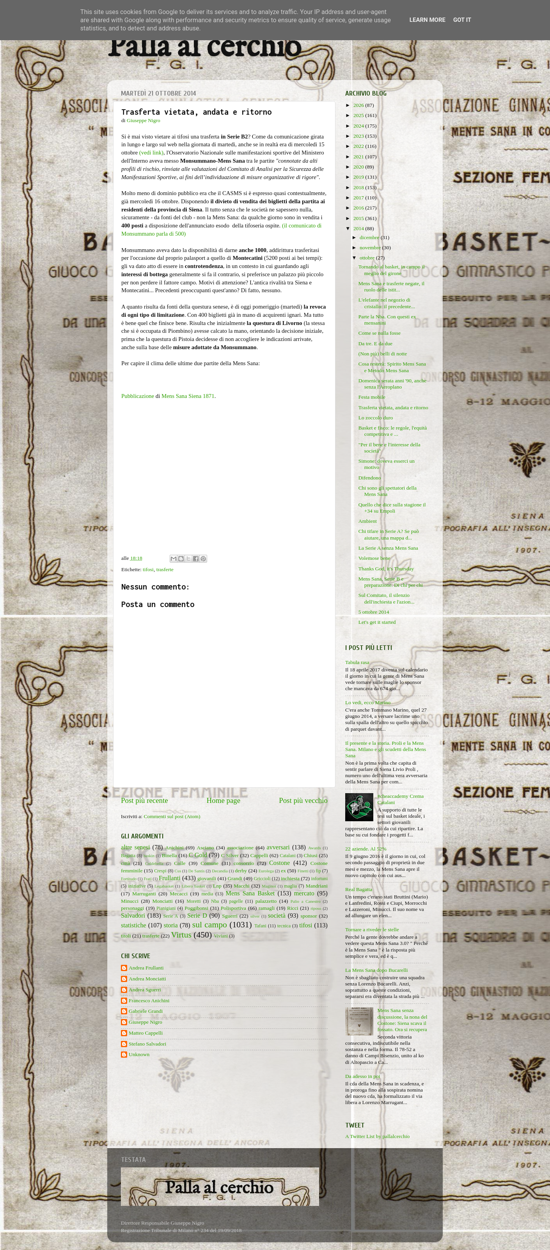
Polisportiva (233, 908)
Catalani (287, 855)
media (207, 894)
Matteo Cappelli (146, 1033)
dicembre (370, 237)
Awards (314, 847)
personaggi (132, 908)
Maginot (269, 886)
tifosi (148, 569)
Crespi (160, 871)
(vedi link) (151, 152)
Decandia (220, 870)
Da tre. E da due (375, 343)
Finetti (303, 870)
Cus (178, 870)
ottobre (368, 258)
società (277, 915)
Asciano (205, 847)
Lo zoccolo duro (375, 418)
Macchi (241, 886)
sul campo (209, 924)
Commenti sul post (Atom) (172, 816)
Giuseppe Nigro (145, 1022)
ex (283, 871)
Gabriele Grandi (146, 1011)
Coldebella (154, 863)
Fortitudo (129, 878)
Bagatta (128, 855)
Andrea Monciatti (147, 979)
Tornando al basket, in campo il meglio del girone (391, 270)
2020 (359, 167)
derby (241, 871)
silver (255, 916)
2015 (359, 218)
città (125, 863)
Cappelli (259, 855)
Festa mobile (371, 397)
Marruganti (144, 894)
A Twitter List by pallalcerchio (377, 1136)
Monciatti (162, 901)
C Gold (198, 855)
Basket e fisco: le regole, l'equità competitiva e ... (392, 431)
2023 (359, 136)
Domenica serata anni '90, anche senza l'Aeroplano (392, 384)
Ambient (367, 521)
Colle (179, 863)
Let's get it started (377, 622)
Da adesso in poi (362, 1076)
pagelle (236, 901)
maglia (290, 886)
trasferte (165, 569)
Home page (224, 800)
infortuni (319, 878)
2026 (359, 105)
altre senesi (135, 847)
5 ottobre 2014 (373, 612)
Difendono (369, 478)
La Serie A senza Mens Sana (388, 548)
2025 (359, 115)
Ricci (292, 908)
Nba (215, 901)
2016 (359, 208)
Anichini (174, 847)
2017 (359, 198)
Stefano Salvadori (147, 1044)
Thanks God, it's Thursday (386, 569)
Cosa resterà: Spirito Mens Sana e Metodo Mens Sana (392, 367)
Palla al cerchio (204, 47)
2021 (359, 157)
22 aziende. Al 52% (366, 849)
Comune (209, 863)
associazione (240, 847)
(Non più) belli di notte (382, 354)
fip (318, 871)
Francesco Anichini (149, 1000)
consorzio (244, 863)
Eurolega (266, 870)
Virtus (181, 934)
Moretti (193, 901)
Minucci (129, 901)
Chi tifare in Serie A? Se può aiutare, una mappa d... (388, 534)
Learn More (427, 19)
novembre (371, 247)
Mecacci (179, 894)
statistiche (133, 925)
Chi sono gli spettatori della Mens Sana (387, 491)
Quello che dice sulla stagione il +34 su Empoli (392, 508)
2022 (359, 146)
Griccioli (262, 878)
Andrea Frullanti (146, 968)
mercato (304, 893)
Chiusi (311, 855)
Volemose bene (374, 558)
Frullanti (170, 878)
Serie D (197, 915)
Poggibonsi (196, 908)
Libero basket (193, 886)
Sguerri (230, 916)
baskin (149, 855)
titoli (126, 936)
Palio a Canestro (306, 901)
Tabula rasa (357, 662)
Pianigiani (166, 908)
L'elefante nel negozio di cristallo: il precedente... (386, 303)
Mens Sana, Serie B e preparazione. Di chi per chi (390, 582)
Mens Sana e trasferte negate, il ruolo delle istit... (391, 287)
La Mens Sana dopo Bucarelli (376, 970)
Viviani (221, 936)
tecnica (284, 926)
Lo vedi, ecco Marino (367, 702)
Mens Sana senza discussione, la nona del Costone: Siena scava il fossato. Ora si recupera (402, 1019)
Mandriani (317, 886)
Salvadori (133, 915)
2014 (359, 228)
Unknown (139, 1054)
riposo (315, 908)
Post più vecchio (303, 800)
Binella (169, 855)
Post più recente (144, 800)
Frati (147, 878)
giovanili (206, 878)
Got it (462, 19)
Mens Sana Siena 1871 (188, 396)
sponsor (308, 916)
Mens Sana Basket (250, 893)
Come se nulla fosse (379, 333)
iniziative (136, 886)
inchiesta (290, 878)
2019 (359, 177)
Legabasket (164, 886)
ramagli (267, 908)
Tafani (260, 926)
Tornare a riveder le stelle (372, 929)
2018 (359, 187)
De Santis (196, 870)
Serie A (170, 916)
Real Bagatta (358, 889)
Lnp (217, 886)
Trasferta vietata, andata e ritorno (393, 407)
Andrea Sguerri (145, 990)
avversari (277, 847)
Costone (279, 862)
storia (171, 925)
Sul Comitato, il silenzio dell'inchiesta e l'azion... (386, 598)
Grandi (235, 878)
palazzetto (266, 901)
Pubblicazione (137, 396)
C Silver (230, 855)
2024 (359, 126)
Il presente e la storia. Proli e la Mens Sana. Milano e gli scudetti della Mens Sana (385, 749)
